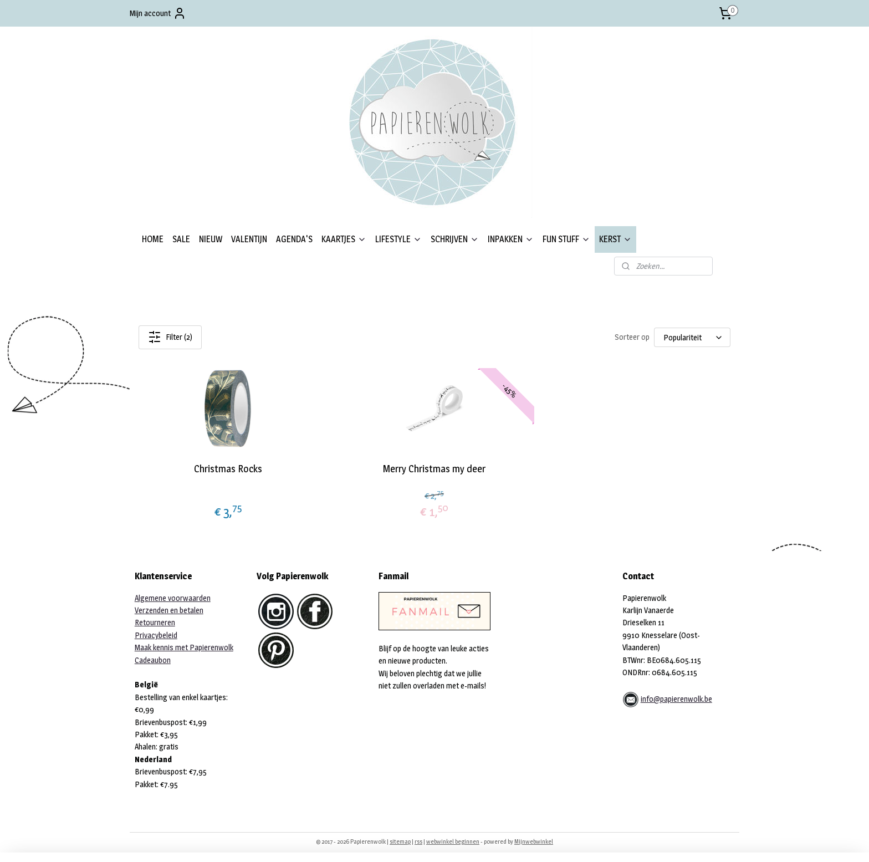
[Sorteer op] (692, 337)
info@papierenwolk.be (676, 698)
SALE (181, 239)
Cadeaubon (153, 660)
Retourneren (155, 622)
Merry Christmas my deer (434, 469)
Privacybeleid (156, 635)
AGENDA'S (294, 239)
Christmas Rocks (228, 469)
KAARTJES (343, 239)
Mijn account (158, 13)
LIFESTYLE (398, 239)
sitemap (400, 841)
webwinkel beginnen (452, 841)
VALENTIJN (249, 239)
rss (418, 841)
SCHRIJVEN (455, 239)
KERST (615, 239)
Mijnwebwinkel (533, 841)
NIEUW (210, 239)
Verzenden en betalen (169, 610)
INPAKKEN (511, 239)
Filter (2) (170, 337)
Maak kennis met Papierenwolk (184, 647)
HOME (152, 239)
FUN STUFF (566, 239)
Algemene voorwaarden (173, 598)
